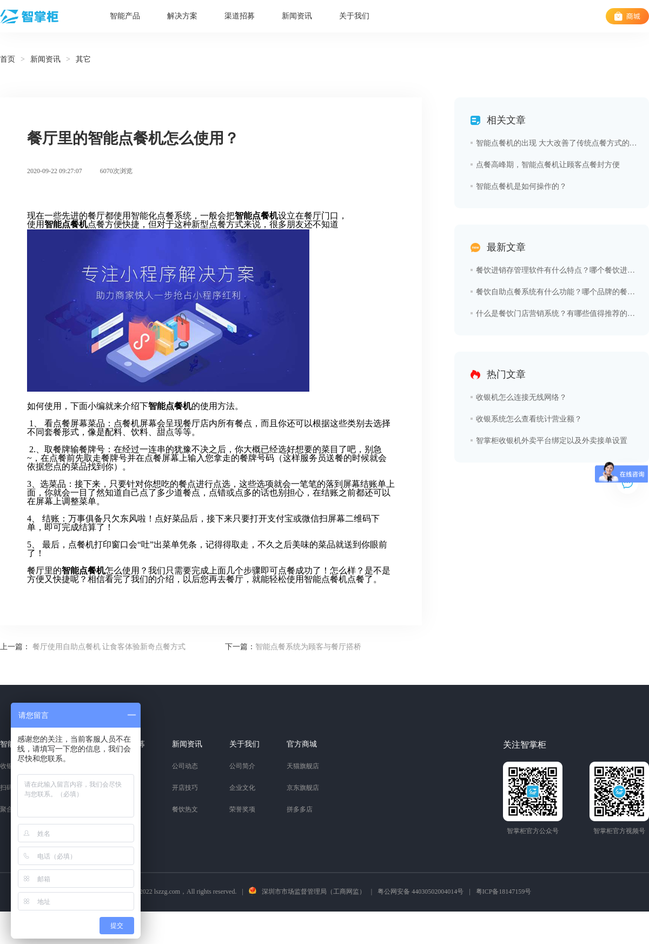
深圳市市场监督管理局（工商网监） (314, 891)
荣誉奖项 (242, 809)
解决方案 (182, 16)
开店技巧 (185, 787)
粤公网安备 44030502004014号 (420, 891)
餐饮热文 (185, 809)
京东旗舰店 (303, 787)
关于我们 (354, 16)
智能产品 (125, 16)
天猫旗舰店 (303, 766)
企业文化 (242, 787)
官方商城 (302, 744)
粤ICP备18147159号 (504, 891)
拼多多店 (300, 809)
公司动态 (185, 766)
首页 (7, 59)
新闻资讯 (297, 16)
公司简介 (242, 766)
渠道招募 (239, 16)
